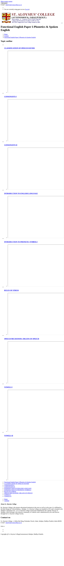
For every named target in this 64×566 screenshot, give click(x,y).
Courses (6, 36)
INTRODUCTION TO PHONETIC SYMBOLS (21, 242)
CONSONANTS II (10, 145)
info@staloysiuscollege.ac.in (14, 5)
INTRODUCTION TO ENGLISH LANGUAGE (21, 193)
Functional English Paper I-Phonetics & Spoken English (20, 37)
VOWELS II (8, 436)
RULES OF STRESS (11, 290)
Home (6, 34)
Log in (27, 9)
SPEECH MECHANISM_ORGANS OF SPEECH (21, 339)
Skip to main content (6, 1)
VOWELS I (8, 387)
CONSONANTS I (10, 96)
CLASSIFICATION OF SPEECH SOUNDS (19, 48)
